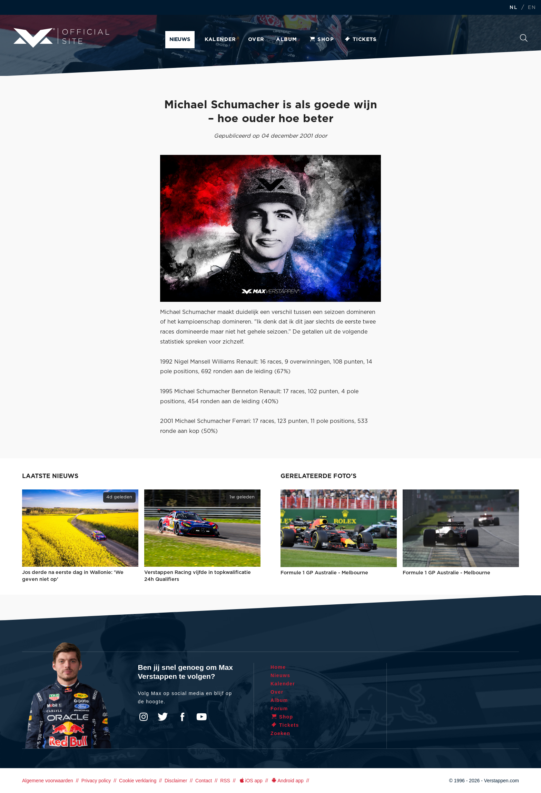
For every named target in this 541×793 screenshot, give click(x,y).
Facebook (182, 716)
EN (532, 8)
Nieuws (179, 39)
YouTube (201, 716)
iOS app (250, 780)
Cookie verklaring (137, 780)
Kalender (220, 39)
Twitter (162, 716)
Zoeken (524, 38)
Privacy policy (96, 780)
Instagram (143, 716)
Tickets (360, 39)
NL (513, 8)
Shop (321, 39)
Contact (203, 780)
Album (286, 39)
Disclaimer (176, 780)
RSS (225, 780)
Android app (287, 780)
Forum (279, 708)
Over (256, 39)
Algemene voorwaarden (47, 780)
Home (278, 667)
